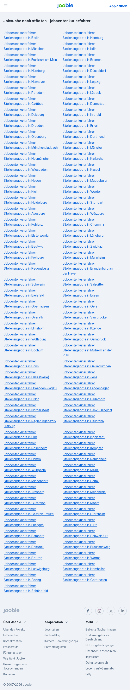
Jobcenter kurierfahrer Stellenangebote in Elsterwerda (26, 232)
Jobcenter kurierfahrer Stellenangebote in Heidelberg (25, 200)
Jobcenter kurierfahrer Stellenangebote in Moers (81, 500)
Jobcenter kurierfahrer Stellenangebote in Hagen (22, 178)
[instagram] (99, 611)
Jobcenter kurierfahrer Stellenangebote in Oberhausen (26, 303)
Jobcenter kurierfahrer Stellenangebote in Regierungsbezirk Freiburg (30, 421)
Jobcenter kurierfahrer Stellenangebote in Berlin (21, 35)
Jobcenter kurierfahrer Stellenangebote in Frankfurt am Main (30, 57)
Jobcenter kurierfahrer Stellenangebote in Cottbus (23, 101)
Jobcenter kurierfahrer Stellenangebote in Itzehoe (82, 325)
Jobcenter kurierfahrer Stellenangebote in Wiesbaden (26, 167)
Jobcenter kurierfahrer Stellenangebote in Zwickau (83, 243)
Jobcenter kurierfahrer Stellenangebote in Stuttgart (83, 200)
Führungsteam (12, 652)
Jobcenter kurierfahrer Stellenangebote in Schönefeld (26, 588)
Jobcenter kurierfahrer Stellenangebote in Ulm (20, 434)
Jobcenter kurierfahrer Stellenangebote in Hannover (24, 79)
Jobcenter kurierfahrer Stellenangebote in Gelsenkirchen (87, 363)
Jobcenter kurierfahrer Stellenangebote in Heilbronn (83, 418)
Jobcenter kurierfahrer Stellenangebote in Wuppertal (25, 467)
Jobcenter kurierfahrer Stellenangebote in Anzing (22, 577)
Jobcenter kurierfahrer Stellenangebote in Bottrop (23, 555)
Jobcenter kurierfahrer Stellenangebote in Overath (23, 314)
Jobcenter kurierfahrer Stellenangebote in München (24, 46)
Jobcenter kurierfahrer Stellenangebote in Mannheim (84, 254)
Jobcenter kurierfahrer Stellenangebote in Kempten (83, 445)
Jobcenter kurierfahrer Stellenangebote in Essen (81, 292)
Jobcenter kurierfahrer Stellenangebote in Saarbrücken (85, 314)
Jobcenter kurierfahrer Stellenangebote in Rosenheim (25, 445)
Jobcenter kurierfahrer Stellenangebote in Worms (81, 555)
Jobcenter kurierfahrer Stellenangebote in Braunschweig (86, 544)
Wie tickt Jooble (14, 658)
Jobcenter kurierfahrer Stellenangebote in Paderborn (84, 396)
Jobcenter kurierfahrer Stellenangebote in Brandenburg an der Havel (88, 268)
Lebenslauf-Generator (100, 668)
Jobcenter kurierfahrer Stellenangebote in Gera (80, 303)
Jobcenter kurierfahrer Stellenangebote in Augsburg (24, 210)
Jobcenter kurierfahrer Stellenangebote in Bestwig (23, 243)
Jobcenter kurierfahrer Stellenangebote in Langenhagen (86, 385)
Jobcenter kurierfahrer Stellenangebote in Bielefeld (24, 292)
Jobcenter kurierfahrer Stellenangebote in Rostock (24, 544)
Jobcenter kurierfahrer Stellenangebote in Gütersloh (24, 500)
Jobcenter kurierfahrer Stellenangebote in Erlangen (24, 522)
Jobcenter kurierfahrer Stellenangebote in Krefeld (82, 112)
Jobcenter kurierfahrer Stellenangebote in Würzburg (83, 210)
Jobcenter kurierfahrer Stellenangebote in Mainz (81, 467)
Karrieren (9, 674)
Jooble (27, 684)
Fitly (88, 674)
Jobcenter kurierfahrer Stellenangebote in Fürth (80, 522)
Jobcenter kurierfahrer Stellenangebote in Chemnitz (83, 221)
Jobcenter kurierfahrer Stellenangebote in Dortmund (84, 134)
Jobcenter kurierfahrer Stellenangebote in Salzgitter (83, 281)
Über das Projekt (14, 629)
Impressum (92, 657)
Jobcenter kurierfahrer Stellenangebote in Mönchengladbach (31, 145)
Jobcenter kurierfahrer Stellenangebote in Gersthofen (85, 577)
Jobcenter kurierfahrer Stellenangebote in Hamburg (83, 35)
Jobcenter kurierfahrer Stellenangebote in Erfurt (80, 123)
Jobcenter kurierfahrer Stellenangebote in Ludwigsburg (27, 566)
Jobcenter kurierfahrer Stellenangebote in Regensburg (26, 265)
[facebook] (88, 611)
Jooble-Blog (52, 635)
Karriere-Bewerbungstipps (61, 641)
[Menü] (6, 6)
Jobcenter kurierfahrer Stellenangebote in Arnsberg (24, 489)
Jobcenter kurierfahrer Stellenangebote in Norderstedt (26, 407)
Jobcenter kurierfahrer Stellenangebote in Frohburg (24, 254)
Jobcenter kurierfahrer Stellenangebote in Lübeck (82, 90)
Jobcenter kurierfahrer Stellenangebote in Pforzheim (84, 511)
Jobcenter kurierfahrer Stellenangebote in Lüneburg (83, 232)
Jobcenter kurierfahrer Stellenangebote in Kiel (20, 189)
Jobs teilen (51, 629)
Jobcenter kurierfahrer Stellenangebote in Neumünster (26, 156)
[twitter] (111, 611)
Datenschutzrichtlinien (101, 651)
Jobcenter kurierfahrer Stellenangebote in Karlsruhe (83, 156)
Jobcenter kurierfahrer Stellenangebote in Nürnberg (24, 68)
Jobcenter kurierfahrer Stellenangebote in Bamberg (24, 533)
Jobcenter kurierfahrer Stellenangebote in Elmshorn (24, 325)
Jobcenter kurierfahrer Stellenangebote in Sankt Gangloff (87, 407)
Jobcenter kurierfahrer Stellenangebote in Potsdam (24, 90)
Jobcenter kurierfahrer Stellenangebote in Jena (80, 374)
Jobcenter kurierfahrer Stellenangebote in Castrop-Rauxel (29, 511)
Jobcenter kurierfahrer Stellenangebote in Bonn (21, 363)
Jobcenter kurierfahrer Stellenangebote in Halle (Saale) (26, 374)
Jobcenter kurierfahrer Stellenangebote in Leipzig (81, 79)
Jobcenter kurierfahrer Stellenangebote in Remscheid (84, 456)
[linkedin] (122, 611)
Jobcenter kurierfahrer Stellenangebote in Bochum (23, 347)
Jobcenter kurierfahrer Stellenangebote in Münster (82, 145)
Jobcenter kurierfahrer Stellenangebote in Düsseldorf (84, 68)
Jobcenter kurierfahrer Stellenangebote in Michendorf (26, 478)
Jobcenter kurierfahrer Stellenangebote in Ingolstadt (84, 434)
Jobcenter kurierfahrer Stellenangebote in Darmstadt (84, 101)
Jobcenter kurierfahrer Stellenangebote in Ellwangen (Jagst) (30, 385)
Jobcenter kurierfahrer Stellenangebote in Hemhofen (84, 566)
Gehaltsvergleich (97, 662)
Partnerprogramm (55, 647)
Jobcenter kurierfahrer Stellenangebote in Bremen (82, 57)
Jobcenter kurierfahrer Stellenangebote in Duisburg (24, 112)
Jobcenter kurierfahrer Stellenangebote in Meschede (84, 489)
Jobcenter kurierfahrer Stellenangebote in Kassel (81, 167)
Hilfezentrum (11, 635)
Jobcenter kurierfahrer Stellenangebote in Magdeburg (85, 178)
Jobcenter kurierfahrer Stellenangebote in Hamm (22, 456)
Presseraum (10, 647)
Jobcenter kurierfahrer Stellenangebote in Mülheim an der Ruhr (87, 350)
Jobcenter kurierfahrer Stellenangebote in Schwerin (24, 281)
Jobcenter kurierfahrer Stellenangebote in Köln (79, 46)
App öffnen (118, 6)
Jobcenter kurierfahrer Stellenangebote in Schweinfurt (85, 533)
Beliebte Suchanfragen (101, 629)
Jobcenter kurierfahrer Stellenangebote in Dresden (24, 123)
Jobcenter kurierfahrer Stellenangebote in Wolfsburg (25, 336)
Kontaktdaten (12, 641)
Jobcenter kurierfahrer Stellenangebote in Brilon (21, 396)
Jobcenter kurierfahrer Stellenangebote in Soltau (81, 478)
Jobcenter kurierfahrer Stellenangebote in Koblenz (23, 221)
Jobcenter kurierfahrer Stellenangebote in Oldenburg (25, 134)
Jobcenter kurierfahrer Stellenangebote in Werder (82, 189)
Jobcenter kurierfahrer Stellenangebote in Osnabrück (84, 336)
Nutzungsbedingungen (100, 645)
